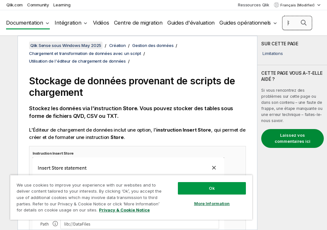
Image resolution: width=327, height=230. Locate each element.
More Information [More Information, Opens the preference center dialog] (212, 203)
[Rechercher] (297, 23)
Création (117, 45)
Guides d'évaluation (191, 22)
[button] (303, 22)
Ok (212, 188)
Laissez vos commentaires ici (292, 138)
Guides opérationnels (245, 22)
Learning (61, 4)
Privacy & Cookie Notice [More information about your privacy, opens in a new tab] (124, 209)
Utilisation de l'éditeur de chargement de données (77, 61)
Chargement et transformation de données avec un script (85, 53)
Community (38, 4)
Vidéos (101, 22)
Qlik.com (14, 4)
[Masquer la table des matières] (8, 45)
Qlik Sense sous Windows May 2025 (65, 45)
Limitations (272, 53)
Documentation (24, 22)
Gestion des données (152, 45)
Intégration (68, 22)
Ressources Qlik (253, 4)
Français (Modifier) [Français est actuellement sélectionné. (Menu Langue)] (298, 5)
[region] (131, 197)
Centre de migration (138, 22)
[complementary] (292, 133)
